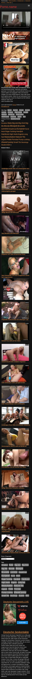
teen (24, 116)
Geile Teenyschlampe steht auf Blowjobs (13, 404)
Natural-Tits (11, 114)
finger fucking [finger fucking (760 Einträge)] (10, 131)
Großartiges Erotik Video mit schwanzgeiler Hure (15, 168)
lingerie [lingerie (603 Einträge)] (21, 134)
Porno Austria (12, 1)
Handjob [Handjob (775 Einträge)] (19, 131)
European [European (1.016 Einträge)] (21, 129)
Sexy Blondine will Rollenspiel (10, 233)
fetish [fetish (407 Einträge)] (3, 131)
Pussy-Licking (19, 114)
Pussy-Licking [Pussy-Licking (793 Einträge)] (24, 139)
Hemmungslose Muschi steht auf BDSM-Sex (14, 446)
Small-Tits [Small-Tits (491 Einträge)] (17, 142)
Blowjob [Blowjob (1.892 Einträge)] (13, 126)
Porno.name (8, 7)
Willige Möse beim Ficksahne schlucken (13, 488)
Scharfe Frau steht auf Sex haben (11, 340)
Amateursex (20, 1)
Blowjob (21, 110)
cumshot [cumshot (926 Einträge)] (4, 129)
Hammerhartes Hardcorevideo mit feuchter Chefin (16, 552)
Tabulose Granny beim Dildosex (11, 509)
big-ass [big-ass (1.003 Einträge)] (15, 123)
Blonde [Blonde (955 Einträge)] (7, 126)
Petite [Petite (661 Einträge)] (9, 139)
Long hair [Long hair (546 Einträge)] (21, 582)
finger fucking (18, 112)
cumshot (4, 112)
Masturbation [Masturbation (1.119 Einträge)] (9, 137)
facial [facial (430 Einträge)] (27, 129)
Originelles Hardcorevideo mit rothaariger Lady (15, 319)
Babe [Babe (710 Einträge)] (10, 123)
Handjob (25, 112)
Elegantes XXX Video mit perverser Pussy (13, 254)
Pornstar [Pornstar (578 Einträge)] (15, 139)
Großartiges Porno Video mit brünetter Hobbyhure (16, 425)
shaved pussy (5, 116)
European (10, 112)
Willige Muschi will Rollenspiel (10, 212)
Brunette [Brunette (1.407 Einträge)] (21, 126)
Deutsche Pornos (15, 119)
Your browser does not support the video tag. (16, 20)
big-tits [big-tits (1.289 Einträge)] (4, 568)
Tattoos (19, 116)
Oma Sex (9, 2)
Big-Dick (15, 110)
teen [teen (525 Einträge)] (8, 145)
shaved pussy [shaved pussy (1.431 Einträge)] (7, 142)
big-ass (10, 110)
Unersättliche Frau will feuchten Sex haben (14, 467)
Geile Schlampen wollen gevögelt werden (13, 382)
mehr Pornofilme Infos (7, 101)
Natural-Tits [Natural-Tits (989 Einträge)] (20, 137)
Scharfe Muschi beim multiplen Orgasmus (13, 361)
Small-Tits (13, 116)
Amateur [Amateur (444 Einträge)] (4, 123)
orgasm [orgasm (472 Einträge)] (4, 139)
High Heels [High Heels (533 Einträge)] (14, 134)
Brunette (27, 110)
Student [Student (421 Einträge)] (4, 145)
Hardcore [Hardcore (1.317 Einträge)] (5, 134)
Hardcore (4, 114)
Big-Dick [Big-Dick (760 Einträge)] (22, 123)
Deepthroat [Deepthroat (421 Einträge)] (12, 129)
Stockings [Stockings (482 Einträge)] (24, 142)
